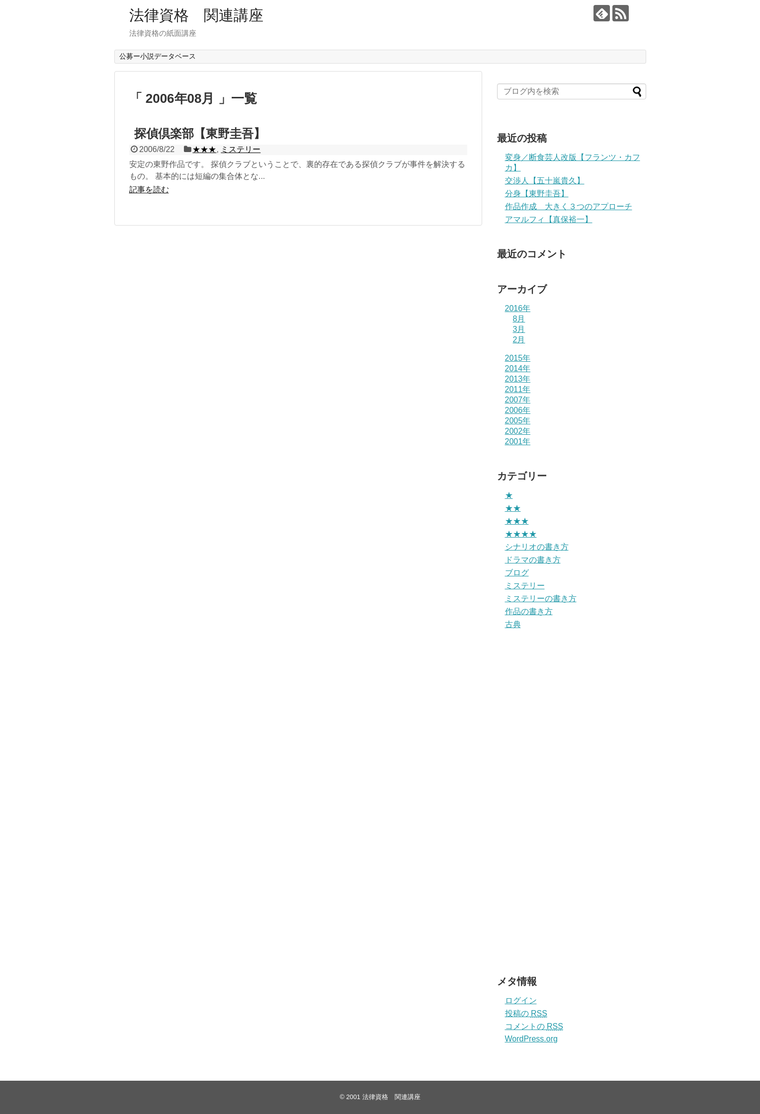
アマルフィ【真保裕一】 (548, 219)
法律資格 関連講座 (196, 15)
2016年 (518, 308)
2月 (519, 339)
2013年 (518, 379)
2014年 (518, 368)
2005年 (518, 420)
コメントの (534, 1026)
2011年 (518, 389)
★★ (513, 508)
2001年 (518, 441)
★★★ (204, 149)
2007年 (518, 400)
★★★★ (521, 534)
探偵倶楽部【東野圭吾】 (199, 133)
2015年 (518, 358)
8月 (519, 319)
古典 (513, 624)
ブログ (517, 572)
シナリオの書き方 (537, 547)
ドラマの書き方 (533, 560)
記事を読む (149, 189)
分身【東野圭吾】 (537, 193)
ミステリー (240, 149)
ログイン (521, 1000)
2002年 (518, 431)
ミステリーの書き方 (541, 598)
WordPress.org (531, 1038)
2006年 (518, 410)
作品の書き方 (529, 611)
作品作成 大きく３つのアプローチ (568, 206)
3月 (519, 329)
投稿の (526, 1013)
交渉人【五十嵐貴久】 (545, 180)
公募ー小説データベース (157, 56)
